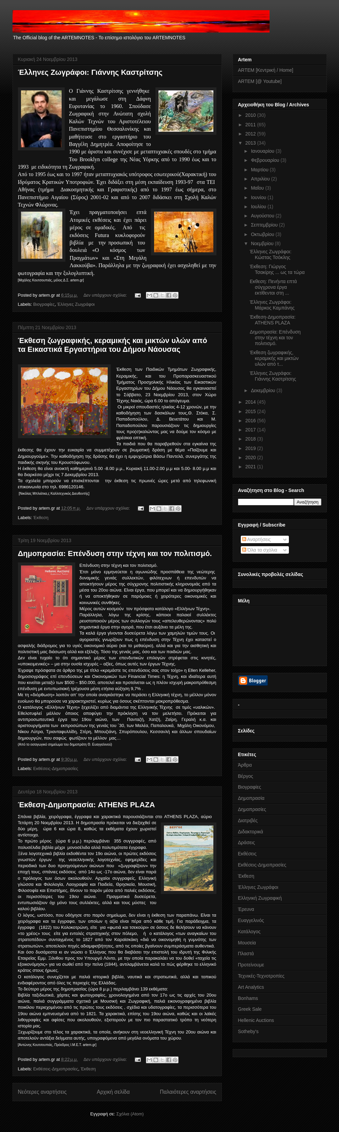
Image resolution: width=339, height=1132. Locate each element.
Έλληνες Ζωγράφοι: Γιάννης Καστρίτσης (90, 72)
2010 (251, 115)
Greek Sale (250, 1009)
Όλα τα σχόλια (259, 550)
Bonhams (248, 998)
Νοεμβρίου (263, 243)
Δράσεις (246, 842)
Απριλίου (261, 178)
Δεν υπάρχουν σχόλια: (105, 295)
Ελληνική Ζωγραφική (260, 898)
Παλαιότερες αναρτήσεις (188, 1092)
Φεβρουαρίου (265, 160)
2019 (251, 448)
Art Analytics (251, 987)
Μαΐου (258, 188)
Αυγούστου (263, 215)
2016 (251, 420)
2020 (251, 457)
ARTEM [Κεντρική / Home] (265, 70)
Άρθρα (245, 765)
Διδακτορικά (250, 831)
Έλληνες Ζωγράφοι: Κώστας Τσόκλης (270, 254)
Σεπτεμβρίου (265, 225)
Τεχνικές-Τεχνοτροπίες (261, 976)
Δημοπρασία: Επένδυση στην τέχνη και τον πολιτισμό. (115, 553)
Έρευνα (246, 909)
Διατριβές (248, 820)
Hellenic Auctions (256, 1020)
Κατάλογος (249, 931)
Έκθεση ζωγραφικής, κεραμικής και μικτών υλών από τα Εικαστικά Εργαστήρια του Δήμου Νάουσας (112, 345)
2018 (251, 439)
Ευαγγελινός (251, 920)
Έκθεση (40, 517)
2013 (251, 143)
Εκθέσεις (247, 853)
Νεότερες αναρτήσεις (42, 1092)
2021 (251, 466)
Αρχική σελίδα (113, 1092)
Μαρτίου (260, 169)
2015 (251, 411)
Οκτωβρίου (263, 234)
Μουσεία (247, 942)
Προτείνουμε (251, 964)
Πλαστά (246, 953)
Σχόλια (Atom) (130, 1113)
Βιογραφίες (44, 304)
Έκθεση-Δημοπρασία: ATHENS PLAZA (86, 804)
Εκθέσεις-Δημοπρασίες (55, 768)
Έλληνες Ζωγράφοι (76, 304)
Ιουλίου (259, 206)
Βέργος (245, 776)
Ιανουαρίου (263, 151)
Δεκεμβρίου (263, 390)
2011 (251, 124)
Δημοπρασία (251, 798)
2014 (251, 402)
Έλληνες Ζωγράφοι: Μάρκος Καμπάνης (272, 305)
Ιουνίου (259, 197)
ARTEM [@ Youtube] (260, 81)
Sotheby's (248, 1031)
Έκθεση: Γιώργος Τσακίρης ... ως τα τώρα (277, 269)
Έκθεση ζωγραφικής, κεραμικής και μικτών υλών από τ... (274, 358)
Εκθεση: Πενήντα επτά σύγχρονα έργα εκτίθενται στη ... (273, 287)
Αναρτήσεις (256, 539)
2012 (251, 133)
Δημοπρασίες (252, 809)
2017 (251, 429)
